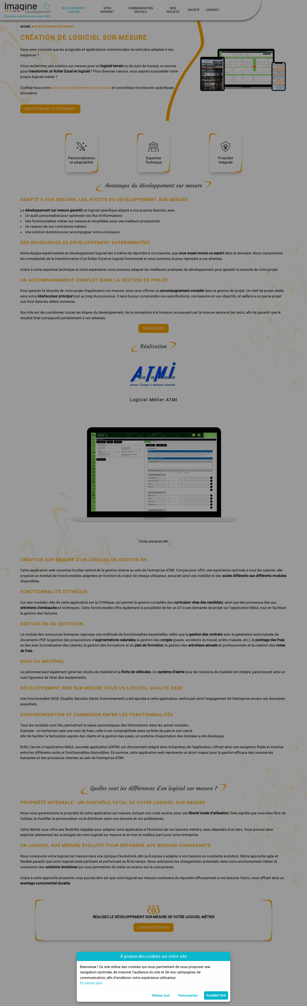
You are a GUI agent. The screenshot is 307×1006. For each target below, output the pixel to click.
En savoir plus (91, 983)
